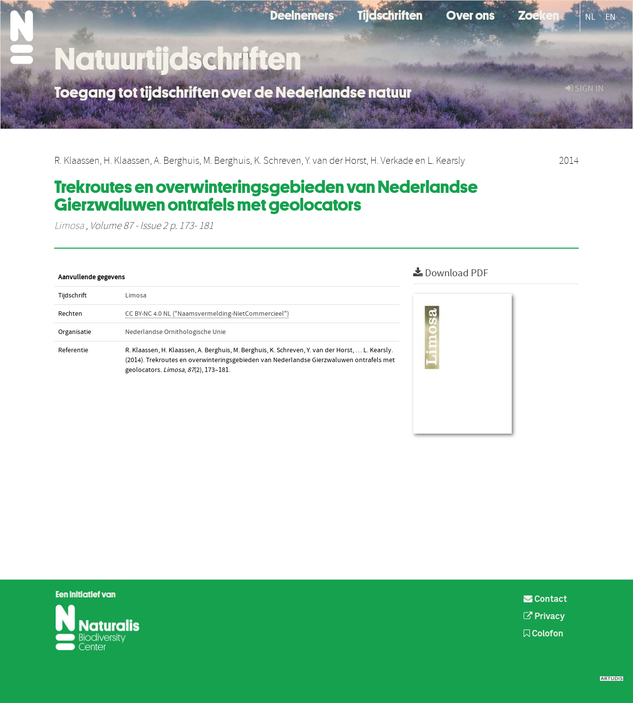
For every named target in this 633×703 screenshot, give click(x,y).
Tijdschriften (389, 14)
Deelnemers (302, 14)
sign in (584, 88)
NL (590, 17)
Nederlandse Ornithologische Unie (175, 332)
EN (610, 17)
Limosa (69, 226)
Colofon (543, 633)
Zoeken (538, 14)
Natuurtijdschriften (177, 58)
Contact (545, 599)
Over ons (470, 14)
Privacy (544, 616)
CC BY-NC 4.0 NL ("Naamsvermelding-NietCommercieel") (207, 314)
